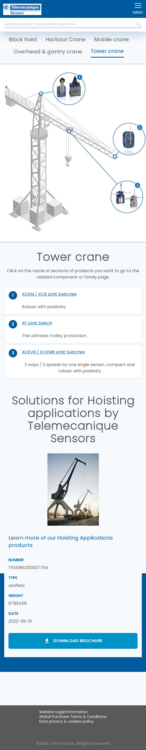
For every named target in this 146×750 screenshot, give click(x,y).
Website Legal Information (63, 711)
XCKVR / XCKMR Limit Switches (53, 352)
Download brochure (77, 641)
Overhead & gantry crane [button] (48, 51)
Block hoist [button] (23, 39)
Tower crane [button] (107, 51)
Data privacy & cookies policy (66, 721)
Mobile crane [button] (111, 39)
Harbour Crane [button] (66, 39)
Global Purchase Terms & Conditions (73, 716)
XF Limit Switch (37, 323)
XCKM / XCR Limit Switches (49, 294)
